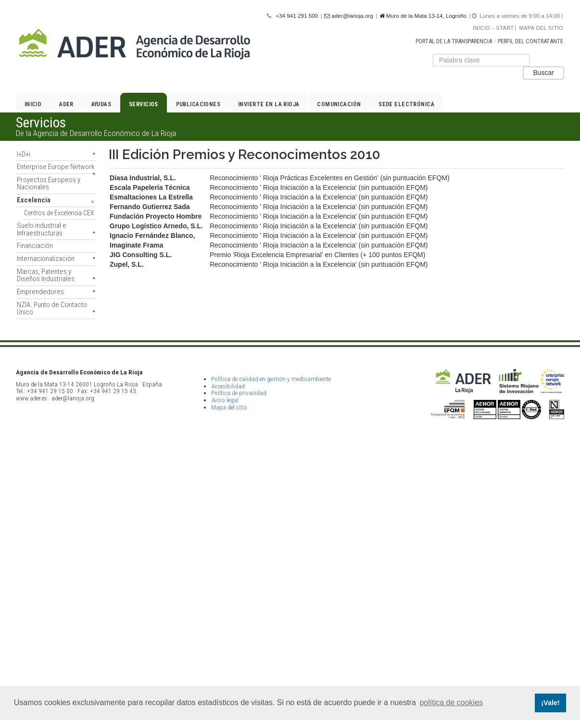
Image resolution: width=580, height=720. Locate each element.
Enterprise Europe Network (55, 166)
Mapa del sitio (541, 28)
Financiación (35, 245)
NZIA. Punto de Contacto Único (52, 308)
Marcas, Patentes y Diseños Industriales (46, 275)
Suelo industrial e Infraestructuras (41, 229)
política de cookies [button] (451, 702)
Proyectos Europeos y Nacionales (48, 183)
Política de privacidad (238, 649)
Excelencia (33, 200)
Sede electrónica (406, 104)
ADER (66, 104)
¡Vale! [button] (550, 703)
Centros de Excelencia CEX (59, 213)
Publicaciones (198, 104)
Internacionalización (46, 258)
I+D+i (23, 154)
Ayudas (101, 104)
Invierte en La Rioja (269, 104)
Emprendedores (40, 291)
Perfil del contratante (530, 41)
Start (505, 28)
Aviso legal (225, 656)
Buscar (543, 72)
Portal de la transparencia (454, 41)
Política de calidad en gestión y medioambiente (271, 635)
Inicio (481, 28)
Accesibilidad (228, 642)
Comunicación (339, 104)
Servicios (143, 104)
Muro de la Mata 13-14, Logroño (423, 15)
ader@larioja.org (348, 15)
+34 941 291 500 (297, 15)
